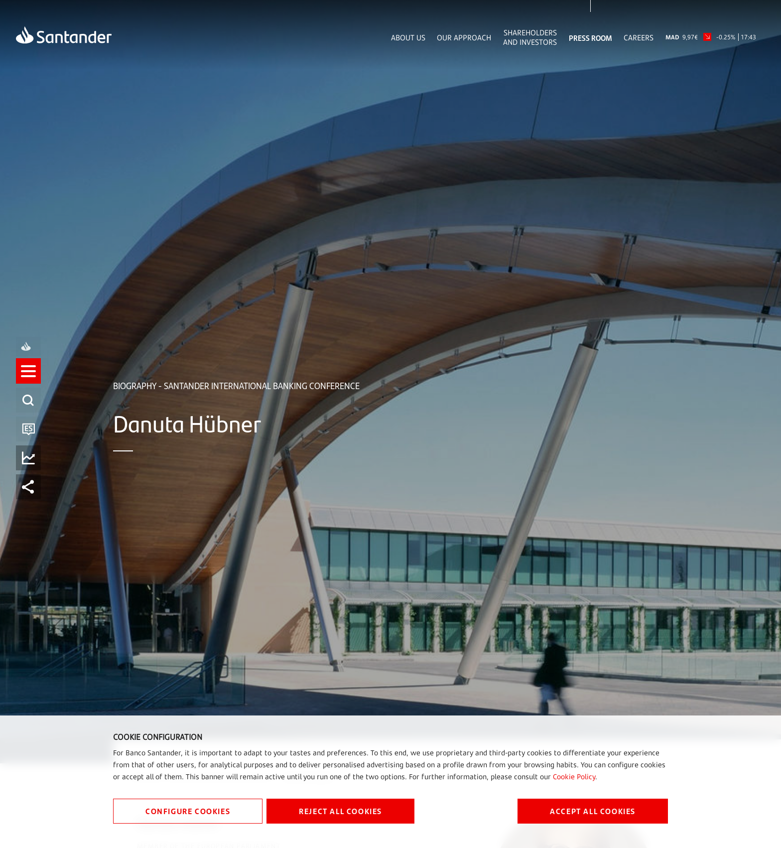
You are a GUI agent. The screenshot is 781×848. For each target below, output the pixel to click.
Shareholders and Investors (530, 37)
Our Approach (464, 37)
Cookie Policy (574, 776)
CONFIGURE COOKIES (187, 811)
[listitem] (28, 380)
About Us (408, 37)
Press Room (590, 37)
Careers (638, 37)
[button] (28, 380)
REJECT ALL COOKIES (340, 811)
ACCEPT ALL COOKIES (593, 811)
